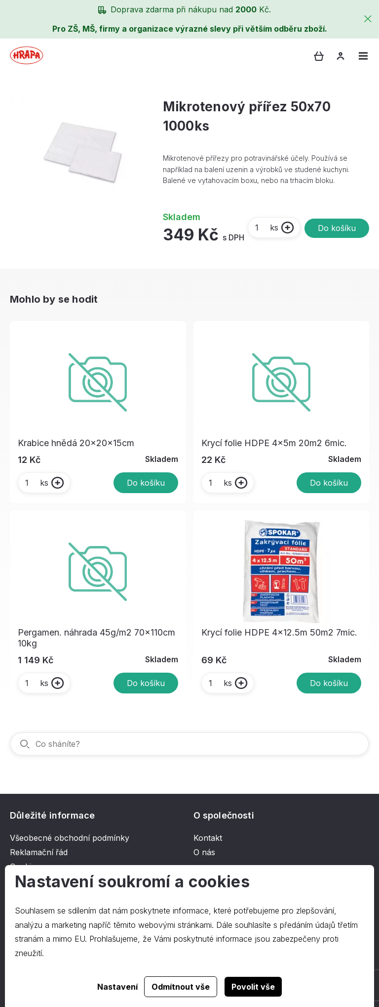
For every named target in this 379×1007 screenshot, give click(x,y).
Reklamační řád (39, 852)
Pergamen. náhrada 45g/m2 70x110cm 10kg (96, 637)
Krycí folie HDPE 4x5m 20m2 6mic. (274, 443)
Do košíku (337, 228)
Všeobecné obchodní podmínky (69, 838)
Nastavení (117, 987)
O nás (204, 852)
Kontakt (207, 838)
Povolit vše (253, 987)
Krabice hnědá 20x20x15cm (76, 443)
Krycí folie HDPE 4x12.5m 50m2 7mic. (279, 632)
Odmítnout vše (181, 987)
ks (266, 227)
